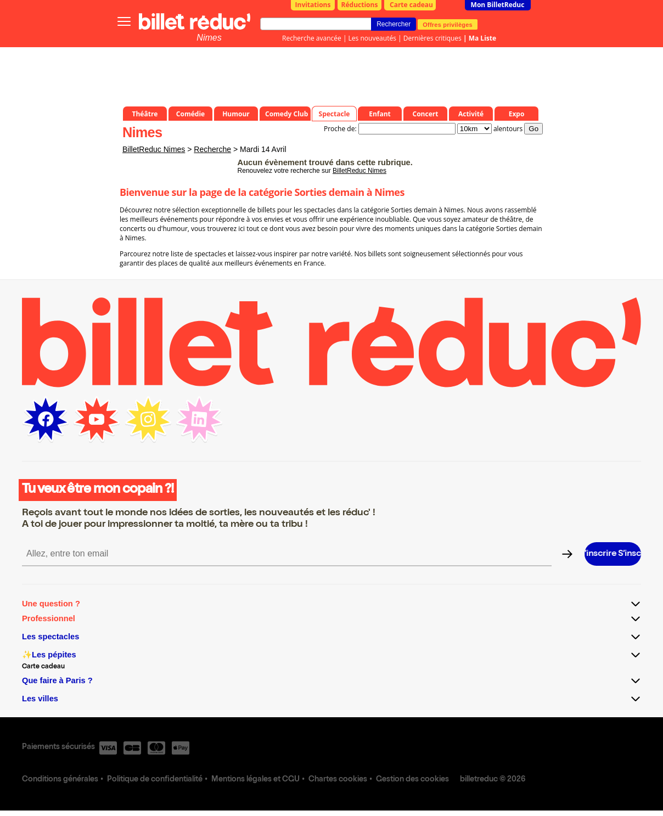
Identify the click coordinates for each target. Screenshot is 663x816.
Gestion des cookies (412, 780)
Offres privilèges (448, 24)
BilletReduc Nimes (153, 149)
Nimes (208, 37)
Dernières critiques (432, 38)
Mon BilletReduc (498, 4)
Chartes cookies (337, 780)
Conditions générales (60, 780)
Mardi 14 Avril (263, 149)
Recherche (212, 149)
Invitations (313, 4)
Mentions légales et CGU (255, 780)
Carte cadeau (411, 4)
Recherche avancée (311, 38)
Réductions (359, 4)
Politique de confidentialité (155, 780)
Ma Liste (482, 38)
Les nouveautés (372, 38)
